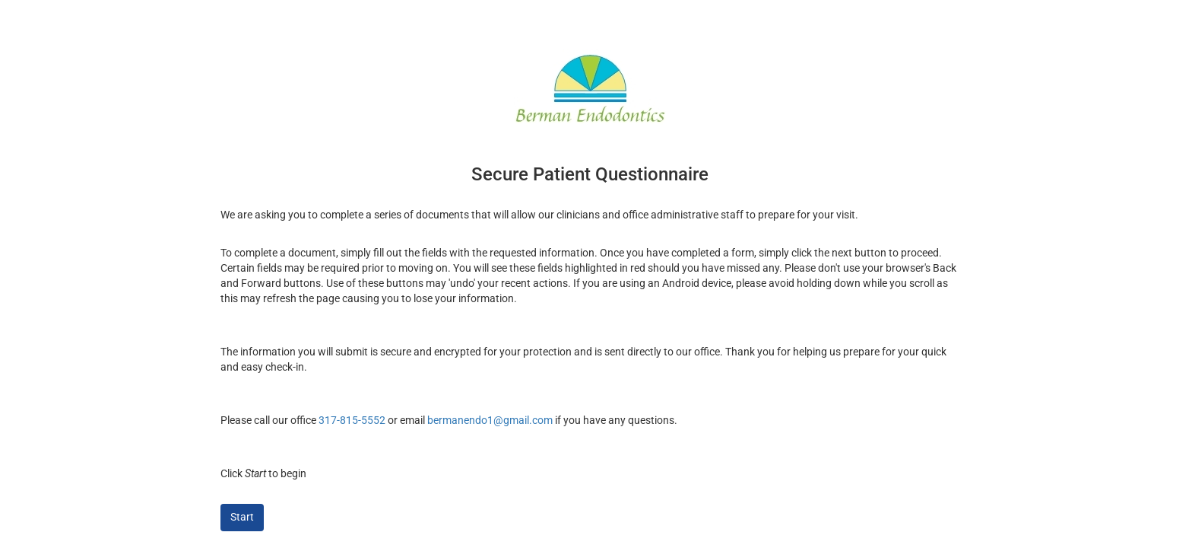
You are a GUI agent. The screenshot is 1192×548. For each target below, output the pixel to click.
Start (242, 517)
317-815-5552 (352, 420)
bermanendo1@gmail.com (490, 420)
